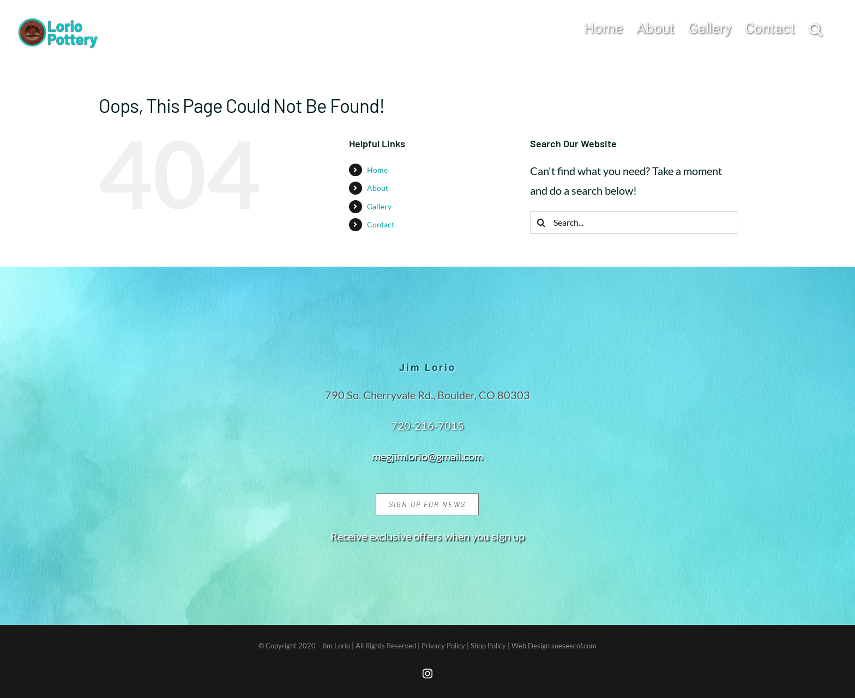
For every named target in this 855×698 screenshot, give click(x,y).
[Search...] (634, 222)
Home (377, 169)
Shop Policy (488, 645)
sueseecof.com (574, 645)
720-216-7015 (427, 425)
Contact (380, 224)
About (377, 187)
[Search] (541, 222)
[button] (815, 28)
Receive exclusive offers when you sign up (427, 536)
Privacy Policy (443, 645)
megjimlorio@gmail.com (427, 455)
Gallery (379, 206)
